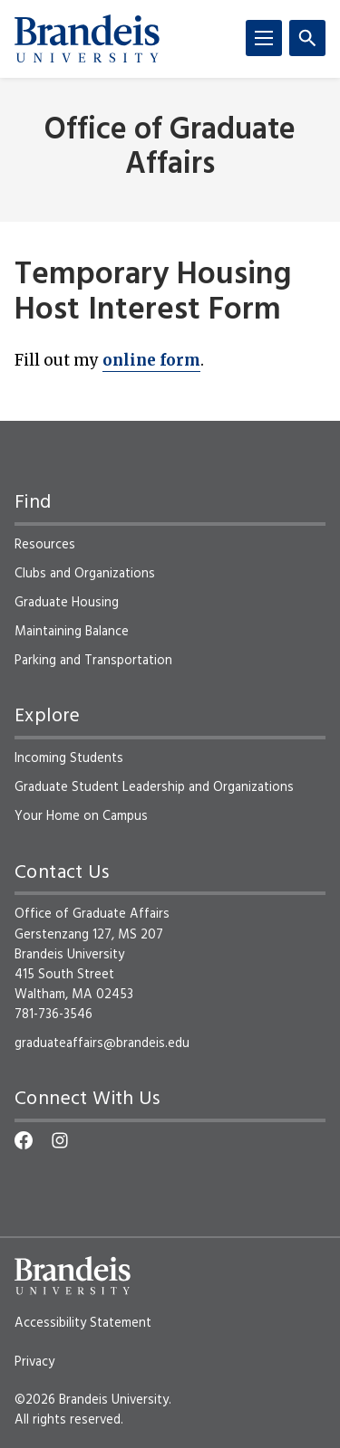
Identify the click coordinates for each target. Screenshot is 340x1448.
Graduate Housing (67, 603)
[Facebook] (24, 1140)
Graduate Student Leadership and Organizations (154, 787)
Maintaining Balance (72, 632)
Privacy (34, 1362)
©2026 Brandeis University (92, 1400)
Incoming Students (69, 758)
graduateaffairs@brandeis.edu (102, 1043)
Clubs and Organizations (85, 574)
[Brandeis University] (87, 38)
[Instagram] (60, 1140)
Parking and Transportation (93, 661)
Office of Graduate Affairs (170, 147)
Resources (45, 545)
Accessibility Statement (83, 1323)
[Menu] (264, 38)
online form (151, 360)
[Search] (307, 38)
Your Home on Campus (81, 816)
